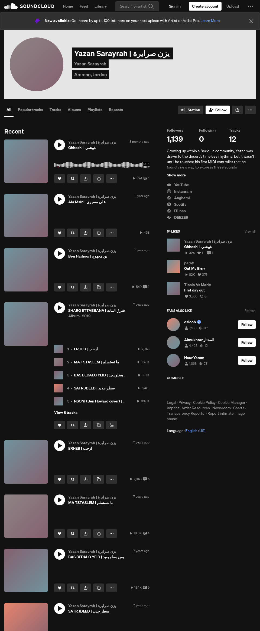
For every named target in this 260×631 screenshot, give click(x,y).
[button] (250, 6)
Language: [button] (186, 431)
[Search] (137, 6)
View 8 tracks (65, 413)
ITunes (176, 211)
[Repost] (72, 178)
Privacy (184, 402)
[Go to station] (190, 110)
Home (68, 6)
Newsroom (221, 408)
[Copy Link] (98, 178)
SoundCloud (29, 6)
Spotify (176, 204)
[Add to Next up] (111, 425)
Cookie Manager (231, 402)
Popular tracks (30, 110)
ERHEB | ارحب (86, 349)
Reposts (116, 110)
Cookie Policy (204, 402)
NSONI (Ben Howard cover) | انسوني (104, 401)
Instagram (179, 191)
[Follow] (218, 110)
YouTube (178, 185)
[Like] (59, 178)
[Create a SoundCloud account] (205, 6)
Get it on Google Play (220, 390)
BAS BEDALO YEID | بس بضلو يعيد (102, 375)
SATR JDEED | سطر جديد (94, 388)
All (8, 110)
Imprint (173, 408)
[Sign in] (175, 6)
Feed (84, 6)
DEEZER (177, 217)
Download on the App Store (183, 390)
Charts (238, 408)
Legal (171, 402)
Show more (176, 175)
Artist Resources (195, 408)
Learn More (210, 21)
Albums (74, 110)
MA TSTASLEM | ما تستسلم (96, 362)
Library (101, 6)
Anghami (178, 198)
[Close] (251, 21)
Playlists (94, 110)
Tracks (55, 110)
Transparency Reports (185, 413)
